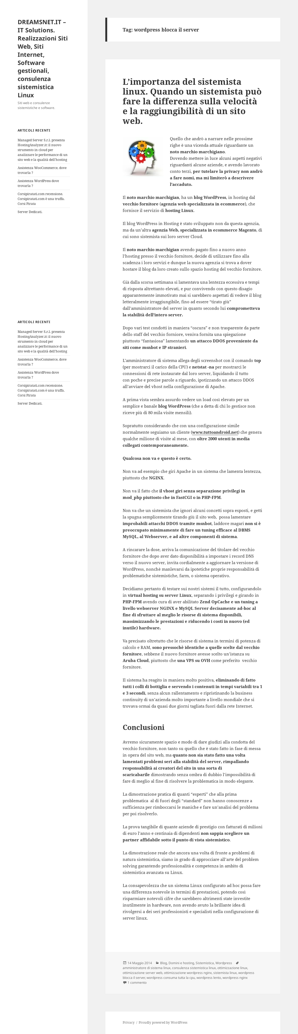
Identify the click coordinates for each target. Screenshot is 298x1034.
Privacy (129, 1022)
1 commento (137, 982)
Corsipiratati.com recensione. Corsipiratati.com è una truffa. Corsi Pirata (41, 199)
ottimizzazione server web (142, 972)
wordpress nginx (235, 977)
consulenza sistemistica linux (194, 968)
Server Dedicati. (30, 212)
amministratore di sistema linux (146, 968)
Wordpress (223, 963)
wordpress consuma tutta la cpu (171, 977)
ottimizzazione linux (232, 968)
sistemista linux (225, 972)
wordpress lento (208, 977)
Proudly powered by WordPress (163, 1022)
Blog (163, 963)
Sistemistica (205, 963)
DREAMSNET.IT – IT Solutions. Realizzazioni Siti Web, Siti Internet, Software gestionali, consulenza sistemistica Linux (43, 58)
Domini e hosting (181, 963)
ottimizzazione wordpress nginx (188, 972)
